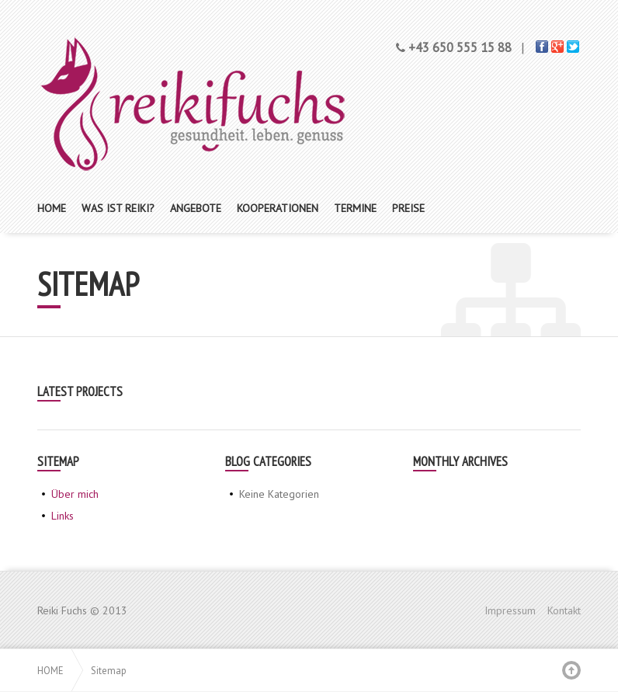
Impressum (510, 610)
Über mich (75, 494)
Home (50, 670)
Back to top (571, 670)
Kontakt (564, 610)
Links (62, 516)
